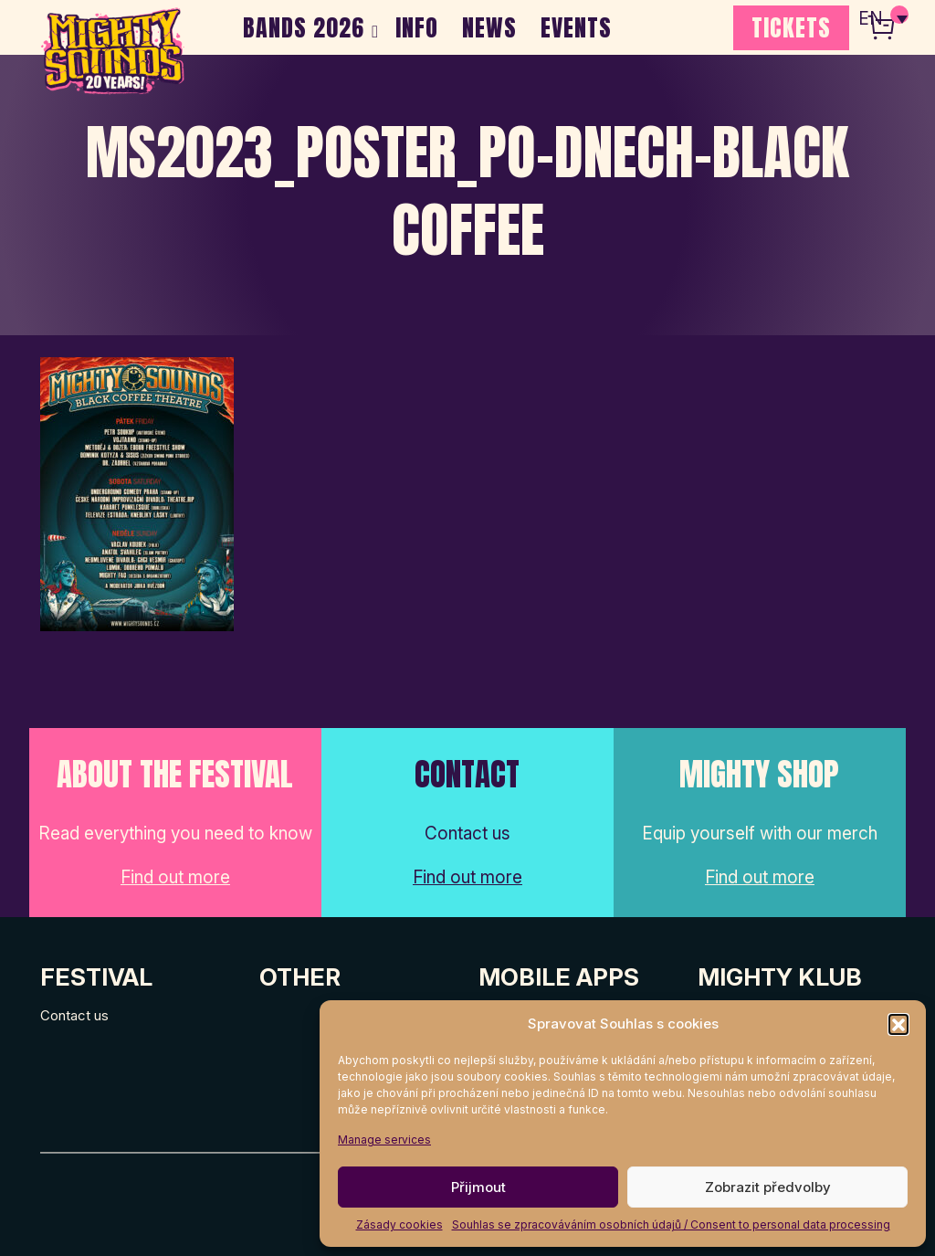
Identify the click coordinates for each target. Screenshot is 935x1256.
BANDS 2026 (303, 27)
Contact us (74, 1015)
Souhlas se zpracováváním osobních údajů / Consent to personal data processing (671, 1224)
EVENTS (576, 27)
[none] (883, 18)
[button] (898, 1024)
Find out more (175, 877)
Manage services (384, 1139)
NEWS (489, 27)
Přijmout (478, 1187)
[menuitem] (883, 18)
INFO (416, 27)
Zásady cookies (399, 1224)
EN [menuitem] (871, 18)
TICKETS (791, 27)
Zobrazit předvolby (768, 1187)
